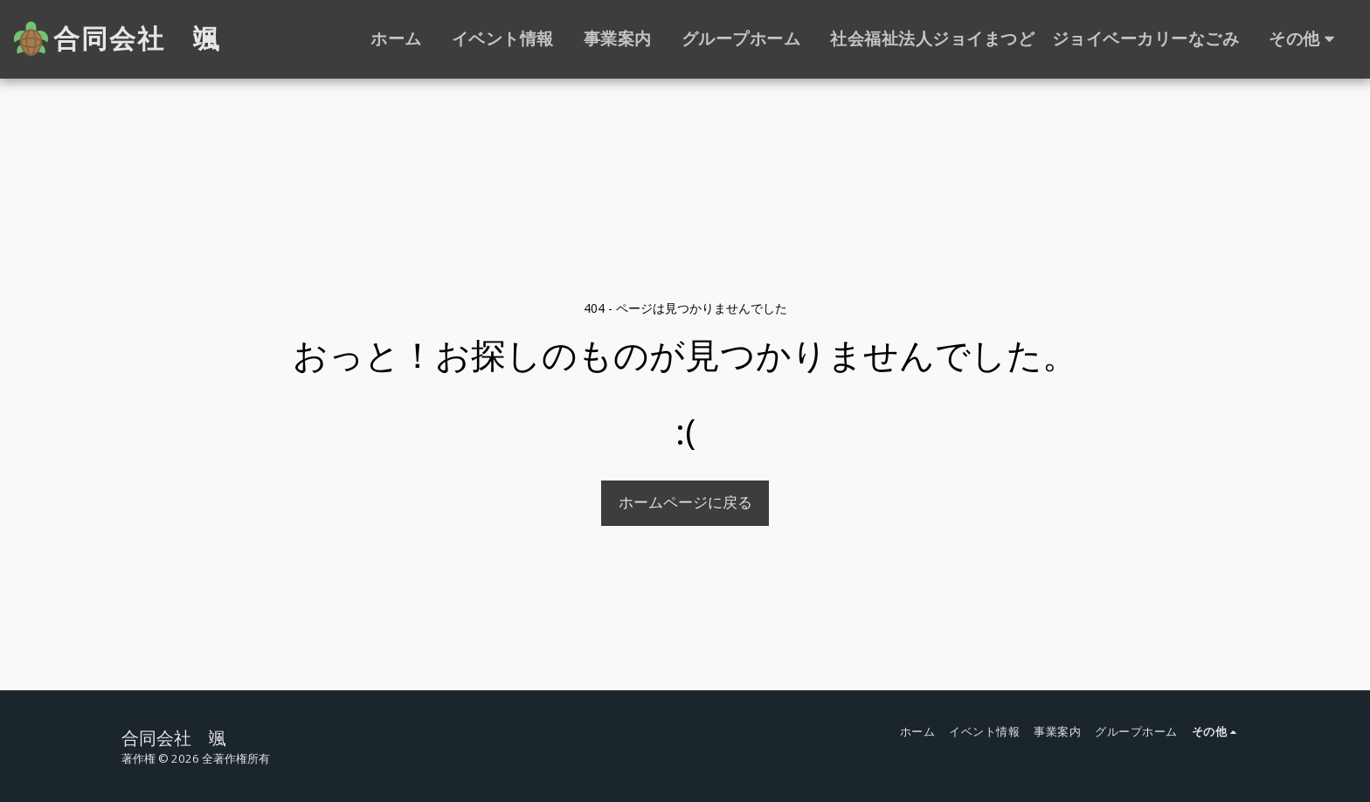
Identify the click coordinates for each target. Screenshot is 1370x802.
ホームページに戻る (685, 502)
